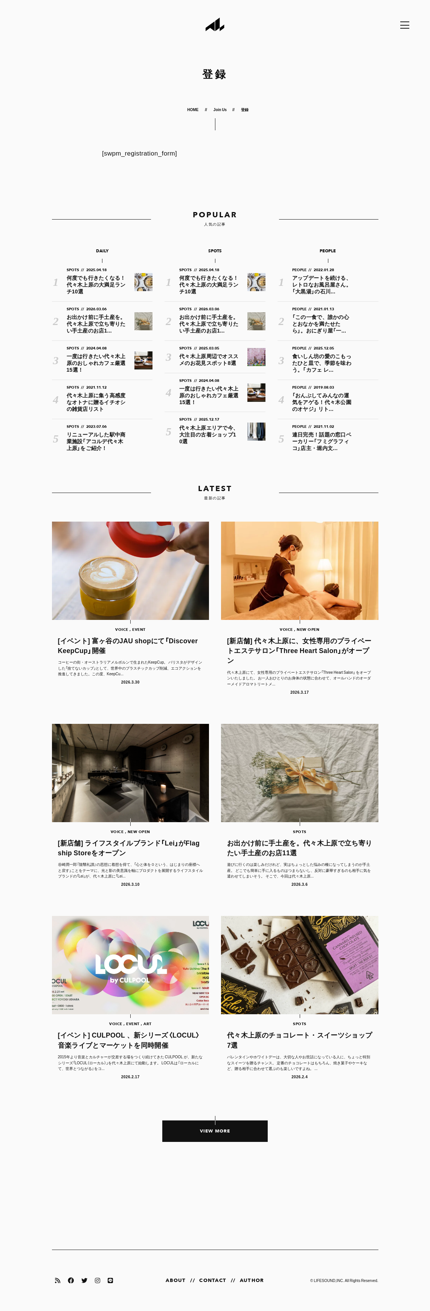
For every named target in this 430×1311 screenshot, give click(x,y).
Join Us (220, 109)
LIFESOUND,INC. (329, 1280)
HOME (193, 109)
